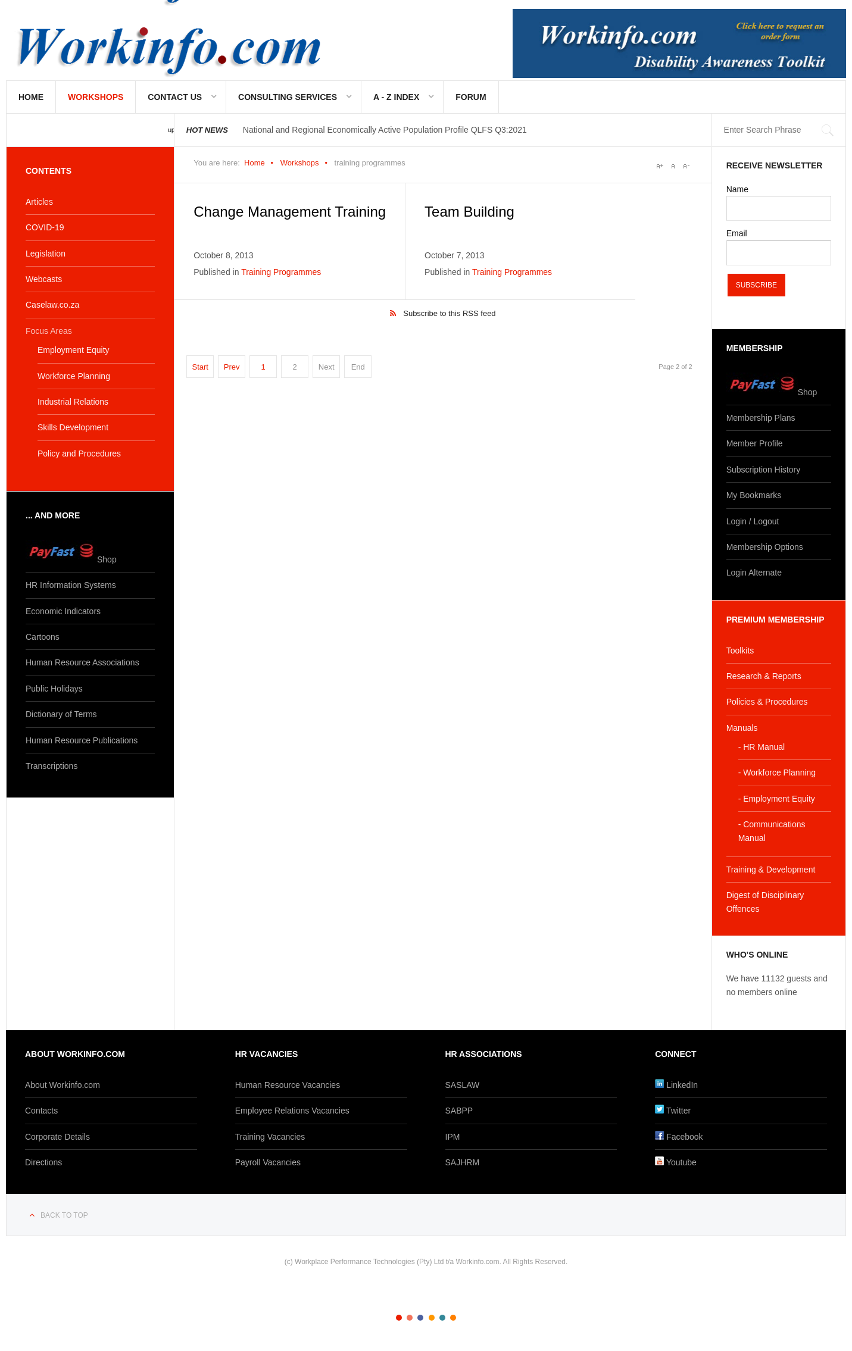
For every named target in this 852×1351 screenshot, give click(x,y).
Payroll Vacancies (268, 1162)
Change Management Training (290, 212)
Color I (399, 1318)
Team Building (469, 212)
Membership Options (764, 547)
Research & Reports (763, 676)
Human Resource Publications (82, 740)
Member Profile (754, 443)
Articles (39, 202)
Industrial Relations (73, 401)
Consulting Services (287, 97)
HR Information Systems (71, 585)
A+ (659, 166)
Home (30, 97)
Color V (442, 1318)
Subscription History (763, 469)
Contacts (41, 1110)
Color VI (453, 1318)
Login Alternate (754, 572)
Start (200, 366)
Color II (410, 1318)
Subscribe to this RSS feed (449, 313)
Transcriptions (51, 766)
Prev (232, 366)
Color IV (432, 1318)
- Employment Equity (776, 798)
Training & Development (771, 869)
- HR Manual (761, 747)
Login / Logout (752, 521)
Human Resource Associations (82, 662)
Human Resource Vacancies (287, 1085)
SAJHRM (462, 1162)
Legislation (45, 253)
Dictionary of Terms (61, 714)
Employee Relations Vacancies (292, 1110)
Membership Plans (760, 418)
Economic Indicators (63, 611)
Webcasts (44, 279)
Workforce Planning (74, 376)
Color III (420, 1318)
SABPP (459, 1110)
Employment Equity (74, 350)
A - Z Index (396, 97)
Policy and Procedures (79, 453)
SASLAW (462, 1085)
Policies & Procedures (767, 701)
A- (685, 166)
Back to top (64, 1215)
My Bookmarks (754, 495)
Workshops (95, 97)
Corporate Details (57, 1137)
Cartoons (43, 637)
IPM (452, 1137)
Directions (43, 1162)
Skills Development (73, 427)
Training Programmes (281, 272)
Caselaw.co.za (52, 304)
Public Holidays (54, 688)
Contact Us (175, 97)
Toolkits (740, 650)
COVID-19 (45, 227)
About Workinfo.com (62, 1085)
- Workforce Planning (777, 772)
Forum (470, 97)
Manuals (742, 728)
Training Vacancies (270, 1137)
